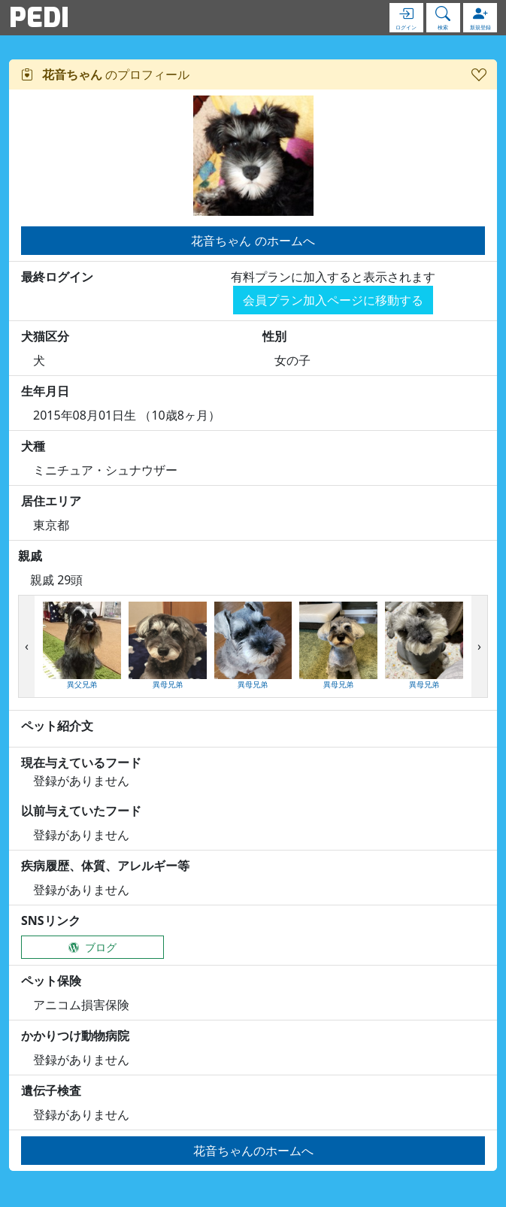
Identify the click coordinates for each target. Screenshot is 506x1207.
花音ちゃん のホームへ (252, 240)
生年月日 (45, 391)
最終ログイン (57, 276)
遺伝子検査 (51, 1090)
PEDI (39, 17)
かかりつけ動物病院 (75, 1035)
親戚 (30, 555)
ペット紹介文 (57, 725)
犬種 (33, 446)
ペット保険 (51, 980)
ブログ (92, 947)
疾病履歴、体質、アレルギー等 (105, 865)
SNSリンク (50, 920)
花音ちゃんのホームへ (253, 1150)
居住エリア (51, 501)
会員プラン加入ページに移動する (333, 300)
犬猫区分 (45, 336)
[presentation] (27, 646)
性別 (274, 336)
